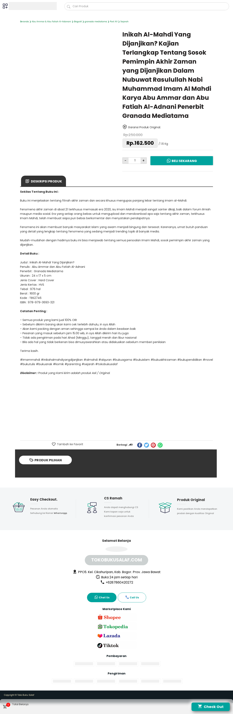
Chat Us (101, 597)
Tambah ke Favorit (69, 444)
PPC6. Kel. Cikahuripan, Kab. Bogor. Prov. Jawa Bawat (117, 572)
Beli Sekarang (181, 160)
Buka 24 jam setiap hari (117, 577)
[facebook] (139, 445)
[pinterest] (153, 445)
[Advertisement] (116, 410)
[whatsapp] (160, 445)
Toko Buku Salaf (25, 695)
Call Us (132, 597)
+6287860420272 (116, 582)
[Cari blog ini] (147, 6)
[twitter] (146, 445)
